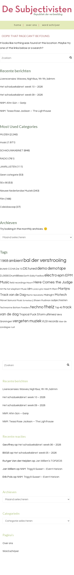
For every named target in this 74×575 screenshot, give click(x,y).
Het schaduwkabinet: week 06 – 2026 (39, 444)
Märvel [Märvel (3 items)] (3, 300)
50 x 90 (4, 182)
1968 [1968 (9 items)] (4, 261)
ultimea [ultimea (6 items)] (51, 314)
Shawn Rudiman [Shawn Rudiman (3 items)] (42, 300)
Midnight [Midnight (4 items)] (49, 295)
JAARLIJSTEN (8, 166)
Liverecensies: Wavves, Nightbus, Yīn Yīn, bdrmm (27, 79)
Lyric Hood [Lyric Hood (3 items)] (44, 289)
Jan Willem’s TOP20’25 (49, 461)
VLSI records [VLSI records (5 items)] (50, 321)
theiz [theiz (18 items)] (49, 307)
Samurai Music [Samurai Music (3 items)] (14, 300)
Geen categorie (9, 174)
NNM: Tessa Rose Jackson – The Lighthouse (25, 111)
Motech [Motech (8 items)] (61, 294)
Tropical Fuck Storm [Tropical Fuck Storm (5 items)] (32, 314)
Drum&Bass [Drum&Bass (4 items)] (16, 275)
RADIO (4, 158)
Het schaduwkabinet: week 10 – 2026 (21, 86)
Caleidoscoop (8, 207)
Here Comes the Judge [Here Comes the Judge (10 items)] (53, 282)
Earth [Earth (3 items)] (26, 276)
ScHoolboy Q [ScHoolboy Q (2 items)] (28, 300)
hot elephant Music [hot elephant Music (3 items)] (17, 289)
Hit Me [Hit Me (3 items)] (3, 289)
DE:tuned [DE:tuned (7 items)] (30, 268)
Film (2, 199)
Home (17, 25)
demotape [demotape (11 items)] (57, 268)
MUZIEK (4, 134)
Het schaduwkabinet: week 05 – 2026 (35, 453)
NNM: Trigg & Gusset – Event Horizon (41, 469)
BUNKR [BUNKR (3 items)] (4, 269)
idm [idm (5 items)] (29, 288)
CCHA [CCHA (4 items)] (11, 269)
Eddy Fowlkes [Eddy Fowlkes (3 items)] (37, 276)
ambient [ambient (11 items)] (16, 261)
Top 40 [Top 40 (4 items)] (58, 307)
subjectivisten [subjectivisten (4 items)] (59, 300)
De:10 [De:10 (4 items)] (19, 269)
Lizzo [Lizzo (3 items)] (35, 289)
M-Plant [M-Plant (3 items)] (54, 289)
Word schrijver (51, 25)
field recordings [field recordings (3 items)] (18, 282)
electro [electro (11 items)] (50, 275)
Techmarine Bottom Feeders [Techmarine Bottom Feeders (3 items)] (15, 307)
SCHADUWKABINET (11, 150)
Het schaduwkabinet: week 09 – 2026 (21, 95)
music (3, 142)
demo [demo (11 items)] (42, 268)
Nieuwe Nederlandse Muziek (16, 190)
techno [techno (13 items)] (37, 307)
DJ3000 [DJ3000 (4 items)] (4, 275)
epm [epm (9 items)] (61, 275)
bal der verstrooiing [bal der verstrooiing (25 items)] (44, 260)
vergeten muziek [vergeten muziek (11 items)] (27, 321)
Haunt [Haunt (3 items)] (29, 282)
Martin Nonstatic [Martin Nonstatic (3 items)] (34, 295)
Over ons (31, 25)
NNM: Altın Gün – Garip (13, 103)
